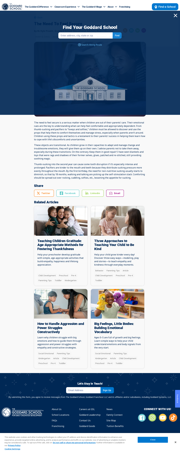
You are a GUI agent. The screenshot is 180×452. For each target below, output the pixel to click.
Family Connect (114, 414)
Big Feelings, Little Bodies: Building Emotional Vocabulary (114, 328)
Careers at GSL (87, 409)
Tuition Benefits (115, 426)
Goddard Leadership (90, 414)
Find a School (165, 7)
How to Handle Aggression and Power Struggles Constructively (60, 328)
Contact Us (85, 420)
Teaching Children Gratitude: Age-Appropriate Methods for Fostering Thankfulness (60, 245)
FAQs (54, 420)
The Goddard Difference (37, 6)
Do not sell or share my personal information (74, 442)
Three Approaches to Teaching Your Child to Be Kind (114, 245)
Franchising (124, 6)
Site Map (111, 420)
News (109, 409)
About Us (56, 409)
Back (39, 17)
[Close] (175, 442)
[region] (90, 442)
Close (152, 439)
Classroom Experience (65, 6)
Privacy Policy (14, 445)
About (110, 6)
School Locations (60, 414)
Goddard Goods (87, 426)
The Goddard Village (92, 6)
